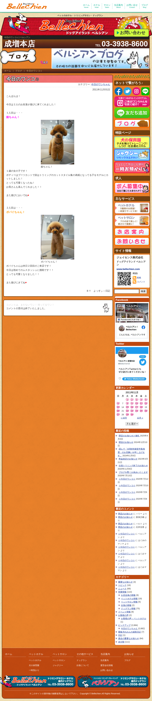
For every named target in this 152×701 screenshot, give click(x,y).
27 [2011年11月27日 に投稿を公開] (118, 414)
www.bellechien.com (128, 269)
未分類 (121, 642)
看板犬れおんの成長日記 (129, 632)
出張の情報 (126, 605)
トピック (122, 585)
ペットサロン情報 (129, 602)
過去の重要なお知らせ (128, 638)
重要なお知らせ (125, 582)
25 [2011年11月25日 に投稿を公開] (141, 411)
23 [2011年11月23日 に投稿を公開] (132, 411)
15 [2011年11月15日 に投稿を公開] (127, 407)
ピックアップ (124, 625)
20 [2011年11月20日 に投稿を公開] (118, 411)
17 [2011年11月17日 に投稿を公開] (136, 407)
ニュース (122, 588)
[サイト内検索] (126, 291)
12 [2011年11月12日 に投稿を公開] (146, 403)
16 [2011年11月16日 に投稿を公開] (132, 407)
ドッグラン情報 (128, 608)
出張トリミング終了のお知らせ (133, 465)
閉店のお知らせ (126, 442)
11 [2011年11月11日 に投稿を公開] (141, 403)
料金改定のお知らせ (128, 459)
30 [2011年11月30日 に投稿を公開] (132, 414)
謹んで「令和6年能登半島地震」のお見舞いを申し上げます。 (131, 452)
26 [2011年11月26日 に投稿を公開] (146, 411)
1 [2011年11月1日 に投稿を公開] (127, 400)
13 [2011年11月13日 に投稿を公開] (118, 407)
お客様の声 (123, 615)
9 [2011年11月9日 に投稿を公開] (132, 403)
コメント (139, 282)
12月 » (140, 418)
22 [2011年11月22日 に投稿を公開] (127, 411)
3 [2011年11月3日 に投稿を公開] (136, 400)
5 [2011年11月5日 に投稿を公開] (146, 400)
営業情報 (122, 592)
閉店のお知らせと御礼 (129, 435)
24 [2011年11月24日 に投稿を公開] (136, 411)
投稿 (137, 278)
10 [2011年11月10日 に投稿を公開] (136, 403)
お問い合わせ (132, 32)
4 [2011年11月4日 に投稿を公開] (141, 400)
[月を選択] (132, 423)
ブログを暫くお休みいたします (133, 472)
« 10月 (124, 418)
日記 (120, 635)
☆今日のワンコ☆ (127, 479)
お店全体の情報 (128, 595)
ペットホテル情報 (129, 598)
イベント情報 (124, 612)
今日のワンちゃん (100, 84)
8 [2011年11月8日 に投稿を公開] (127, 403)
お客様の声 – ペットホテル (133, 618)
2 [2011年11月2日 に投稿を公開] (132, 400)
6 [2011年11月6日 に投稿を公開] (118, 403)
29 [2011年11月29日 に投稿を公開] (127, 414)
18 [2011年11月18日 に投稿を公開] (141, 407)
